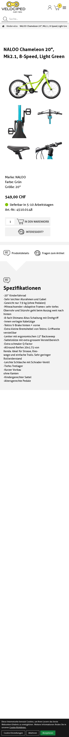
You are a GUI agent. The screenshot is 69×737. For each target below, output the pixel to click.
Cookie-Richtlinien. (17, 727)
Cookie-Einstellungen (13, 733)
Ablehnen (32, 733)
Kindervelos (12, 26)
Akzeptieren (47, 733)
